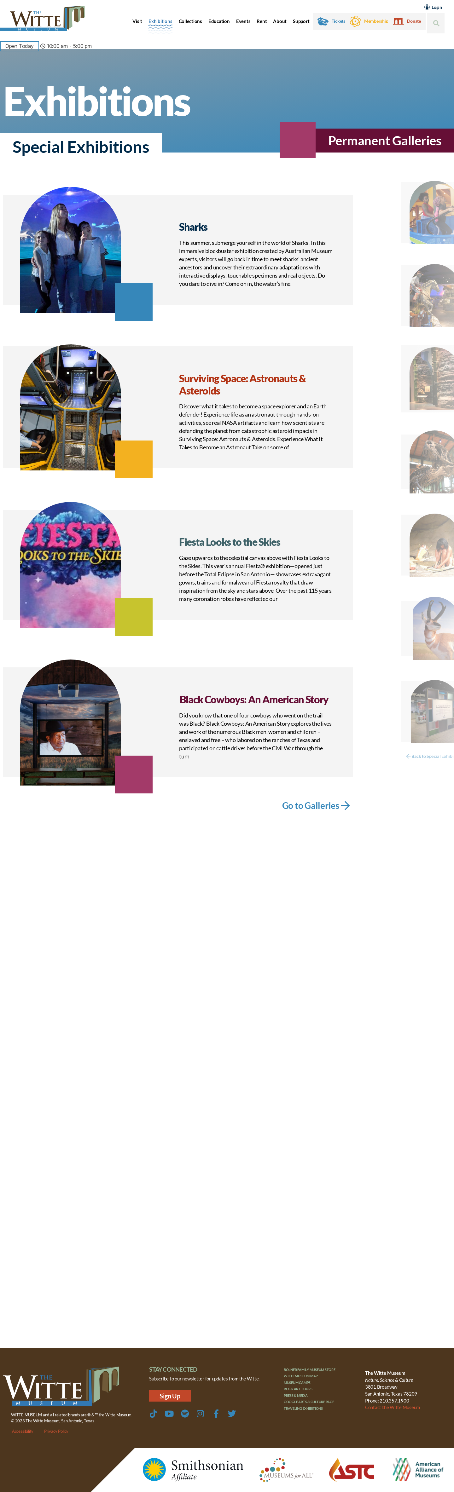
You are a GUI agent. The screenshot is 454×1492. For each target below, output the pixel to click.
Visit (137, 21)
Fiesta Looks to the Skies (229, 542)
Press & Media (296, 1395)
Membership (376, 21)
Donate (414, 21)
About (280, 21)
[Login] (427, 7)
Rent (262, 21)
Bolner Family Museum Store (309, 1370)
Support (301, 21)
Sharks (193, 227)
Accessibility (22, 1431)
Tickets (338, 21)
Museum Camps (297, 1382)
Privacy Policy (56, 1431)
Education (219, 21)
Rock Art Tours (298, 1389)
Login (437, 7)
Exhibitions (160, 21)
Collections (190, 21)
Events (243, 21)
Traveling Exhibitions (303, 1408)
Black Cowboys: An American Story (254, 699)
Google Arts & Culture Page (309, 1402)
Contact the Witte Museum (392, 1407)
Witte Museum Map (301, 1376)
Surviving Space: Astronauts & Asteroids (242, 384)
